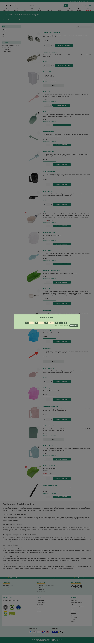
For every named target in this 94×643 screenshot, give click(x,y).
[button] (29, 323)
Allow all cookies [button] (73, 325)
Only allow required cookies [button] (61, 325)
